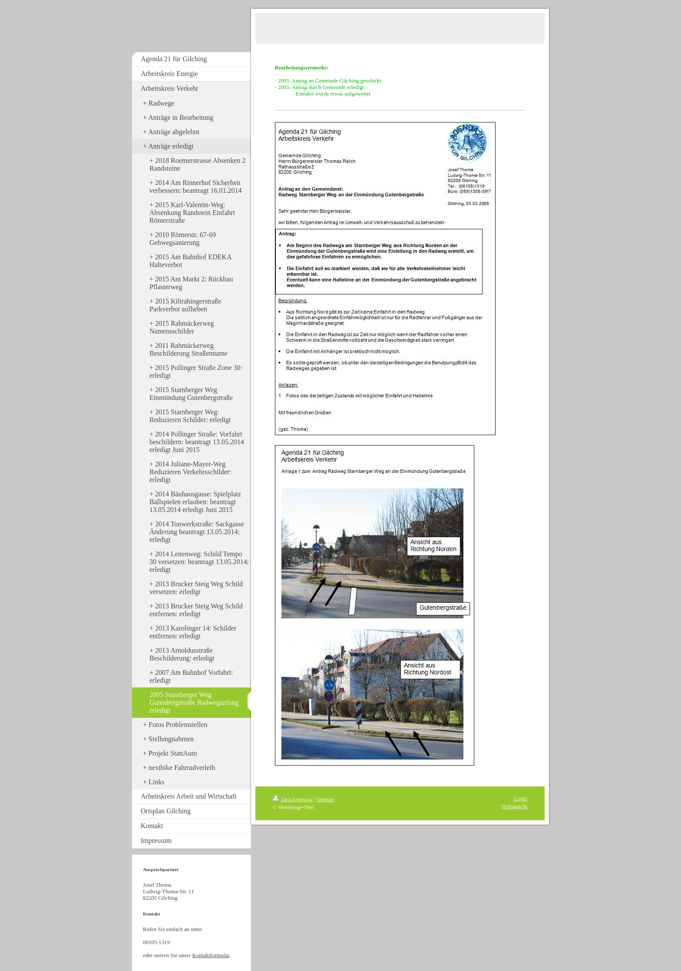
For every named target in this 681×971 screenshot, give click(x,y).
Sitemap (325, 799)
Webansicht (514, 806)
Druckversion (293, 799)
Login (520, 799)
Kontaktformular (210, 955)
